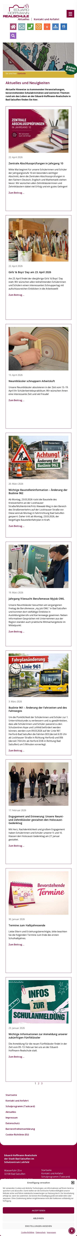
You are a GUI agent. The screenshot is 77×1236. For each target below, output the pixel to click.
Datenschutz (41, 1232)
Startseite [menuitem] (32, 13)
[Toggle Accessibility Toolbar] (72, 1231)
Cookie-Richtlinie (27, 1232)
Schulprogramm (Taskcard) (20, 1106)
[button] (72, 1182)
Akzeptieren (38, 1210)
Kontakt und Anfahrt (46, 19)
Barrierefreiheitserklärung (20, 1128)
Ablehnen (38, 1218)
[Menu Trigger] (70, 13)
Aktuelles (23, 19)
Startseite (21, 73)
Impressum (51, 1232)
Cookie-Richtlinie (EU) (17, 1134)
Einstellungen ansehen (38, 1226)
